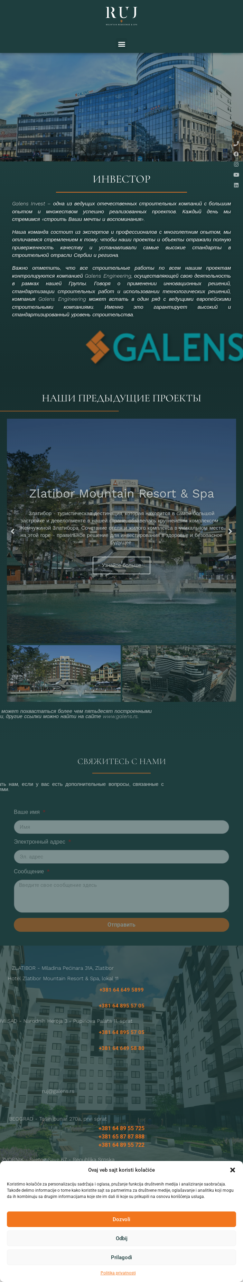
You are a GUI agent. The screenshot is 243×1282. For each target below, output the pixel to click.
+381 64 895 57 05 (121, 1018)
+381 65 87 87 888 (121, 1149)
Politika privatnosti (118, 1273)
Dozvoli (121, 1219)
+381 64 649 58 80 (121, 1061)
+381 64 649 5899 (122, 1002)
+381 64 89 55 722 (121, 1157)
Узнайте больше (121, 578)
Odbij (122, 1238)
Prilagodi (121, 1257)
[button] (232, 1170)
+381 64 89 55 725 (121, 1140)
